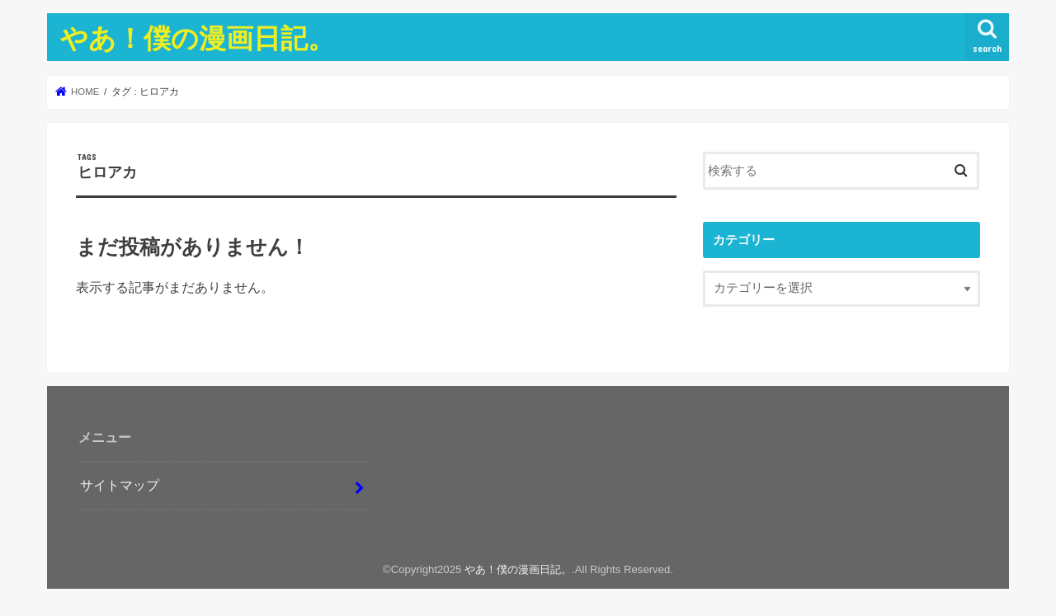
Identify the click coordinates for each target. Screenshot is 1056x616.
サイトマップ (119, 484)
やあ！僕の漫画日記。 (197, 37)
